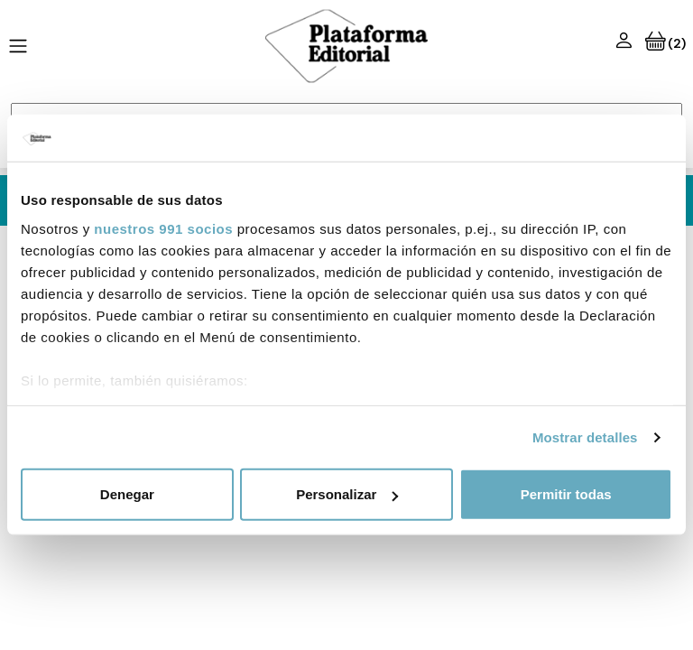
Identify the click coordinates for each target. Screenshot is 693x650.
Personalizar (347, 494)
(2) (665, 43)
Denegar (127, 494)
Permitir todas (566, 494)
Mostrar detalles (585, 437)
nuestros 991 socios (163, 229)
